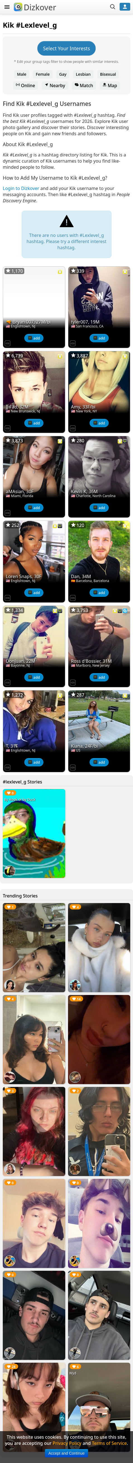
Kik (8, 25)
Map (110, 85)
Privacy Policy (67, 1443)
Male (21, 74)
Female (43, 74)
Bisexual (108, 74)
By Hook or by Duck (19, 799)
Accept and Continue (67, 1453)
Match (84, 85)
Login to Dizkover (21, 188)
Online (25, 85)
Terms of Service (109, 1443)
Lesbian (83, 74)
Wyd (72, 1373)
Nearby (55, 85)
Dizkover (35, 7)
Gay (62, 74)
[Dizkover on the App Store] (7, 343)
